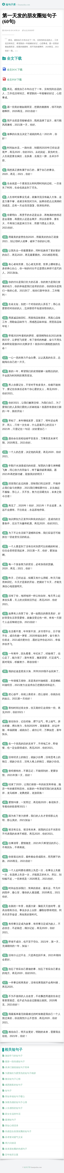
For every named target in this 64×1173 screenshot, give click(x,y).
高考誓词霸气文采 (14, 1137)
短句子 (8, 1090)
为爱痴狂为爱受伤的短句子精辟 (20, 1073)
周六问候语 (10, 1143)
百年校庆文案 (11, 1154)
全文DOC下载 (14, 69)
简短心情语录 (11, 1125)
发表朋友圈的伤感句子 (16, 1149)
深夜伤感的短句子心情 (16, 1102)
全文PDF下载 (14, 79)
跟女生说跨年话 (12, 1114)
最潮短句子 (10, 1120)
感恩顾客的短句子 (14, 1085)
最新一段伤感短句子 (15, 1061)
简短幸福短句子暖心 (15, 1096)
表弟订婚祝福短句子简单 (17, 1067)
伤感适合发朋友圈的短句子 (18, 1131)
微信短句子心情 (12, 1079)
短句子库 (11, 4)
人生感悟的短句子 (14, 1108)
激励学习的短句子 (14, 1056)
